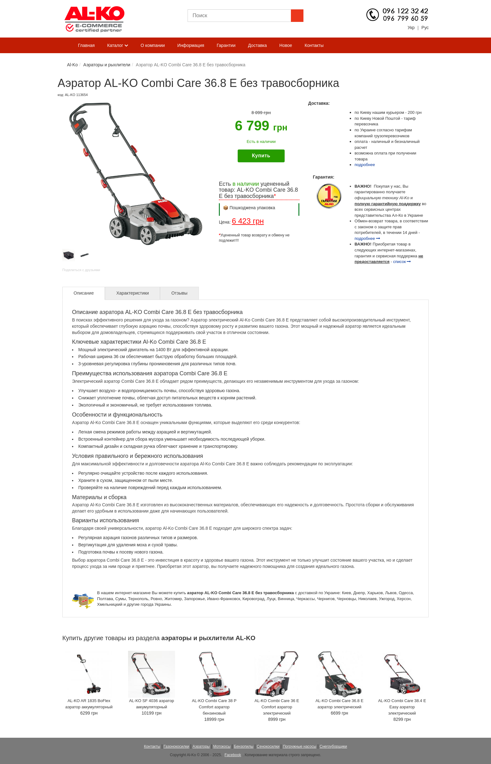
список (402, 261)
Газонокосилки (176, 746)
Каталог (117, 45)
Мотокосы (221, 746)
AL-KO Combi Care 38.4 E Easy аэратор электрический (402, 707)
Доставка (257, 45)
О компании (153, 45)
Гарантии (226, 45)
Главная (86, 45)
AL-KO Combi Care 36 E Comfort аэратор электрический (277, 707)
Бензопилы (243, 746)
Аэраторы (201, 746)
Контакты (314, 45)
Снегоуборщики (333, 746)
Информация (190, 45)
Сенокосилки (268, 746)
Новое (285, 45)
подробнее (364, 164)
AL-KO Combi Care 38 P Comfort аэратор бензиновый (214, 707)
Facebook (233, 755)
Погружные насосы (299, 746)
